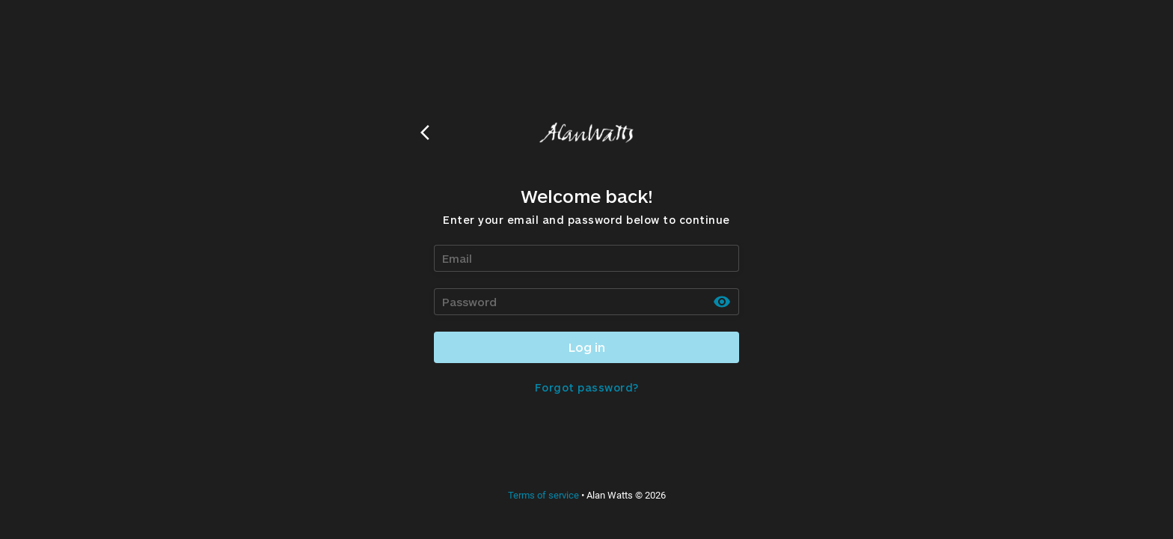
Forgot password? (587, 387)
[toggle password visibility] (722, 302)
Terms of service (543, 495)
